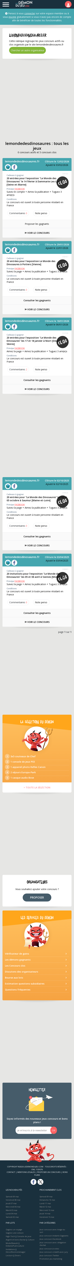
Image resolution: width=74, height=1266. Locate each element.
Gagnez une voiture (15, 1233)
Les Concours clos (15, 965)
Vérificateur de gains (17, 953)
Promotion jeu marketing (51, 1259)
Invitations (10, 1249)
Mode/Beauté (12, 1243)
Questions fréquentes (17, 989)
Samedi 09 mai (12, 1196)
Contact (11, 1172)
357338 (65, 333)
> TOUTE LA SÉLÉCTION (37, 787)
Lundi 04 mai (11, 1213)
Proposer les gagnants (37, 223)
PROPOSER (37, 897)
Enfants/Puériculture (15, 1246)
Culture (31, 1239)
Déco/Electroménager (15, 1252)
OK (53, 1130)
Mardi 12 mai (45, 1206)
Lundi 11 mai (45, 1203)
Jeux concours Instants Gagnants (54, 1235)
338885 (65, 569)
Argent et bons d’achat (16, 1239)
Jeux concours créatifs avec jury (54, 1252)
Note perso (41, 213)
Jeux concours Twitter (49, 1255)
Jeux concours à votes (49, 1248)
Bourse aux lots (14, 977)
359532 (65, 173)
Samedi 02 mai (12, 1217)
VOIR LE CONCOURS (37, 232)
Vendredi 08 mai (13, 1200)
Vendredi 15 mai (47, 1217)
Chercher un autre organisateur (27, 50)
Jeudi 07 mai (11, 1203)
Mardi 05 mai (11, 1210)
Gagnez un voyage (14, 1229)
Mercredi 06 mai (13, 1206)
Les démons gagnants (17, 959)
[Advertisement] (37, 100)
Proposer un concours (48, 1172)
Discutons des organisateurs (21, 971)
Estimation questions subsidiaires (24, 983)
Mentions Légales (26, 1172)
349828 (65, 492)
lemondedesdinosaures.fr (22, 161)
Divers (18, 1255)
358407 (65, 256)
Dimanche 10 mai (47, 1200)
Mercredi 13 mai (47, 1210)
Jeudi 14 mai (45, 1213)
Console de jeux (24, 1236)
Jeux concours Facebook (50, 1239)
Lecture (9, 1255)
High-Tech (10, 1236)
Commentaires (18, 213)
